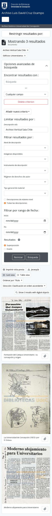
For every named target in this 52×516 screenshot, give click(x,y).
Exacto (9, 249)
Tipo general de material (14, 188)
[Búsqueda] (26, 81)
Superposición (13, 245)
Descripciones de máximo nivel (20, 199)
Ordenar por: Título (12, 280)
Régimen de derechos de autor (17, 176)
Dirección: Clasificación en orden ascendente (23, 286)
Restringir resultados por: (26, 34)
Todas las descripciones (17, 203)
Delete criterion (26, 101)
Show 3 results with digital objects (32, 292)
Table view (23, 275)
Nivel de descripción (12, 142)
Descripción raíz (10, 124)
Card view (9, 275)
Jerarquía (33, 269)
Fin (5, 227)
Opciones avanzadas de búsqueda (19, 65)
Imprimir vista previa (13, 269)
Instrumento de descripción (15, 165)
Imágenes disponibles (13, 154)
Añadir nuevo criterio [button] (17, 111)
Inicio (6, 215)
